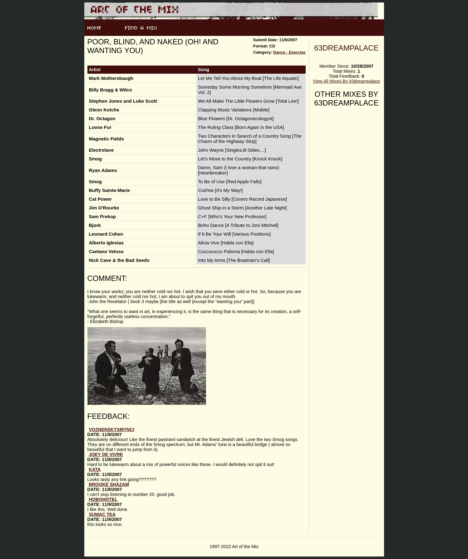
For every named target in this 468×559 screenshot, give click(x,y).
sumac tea (102, 514)
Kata (95, 469)
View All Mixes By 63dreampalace (346, 81)
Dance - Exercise (289, 52)
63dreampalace (346, 48)
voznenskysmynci (112, 429)
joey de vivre (106, 454)
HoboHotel (103, 499)
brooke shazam (109, 484)
